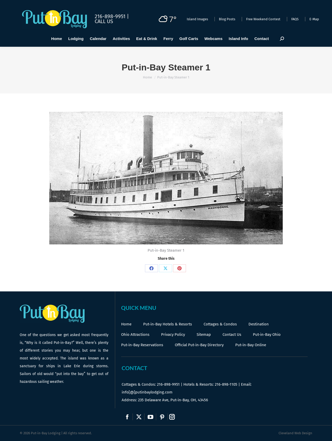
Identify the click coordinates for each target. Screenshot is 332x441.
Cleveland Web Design (295, 433)
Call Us (104, 21)
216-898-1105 (226, 384)
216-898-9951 (168, 384)
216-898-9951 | (112, 16)
